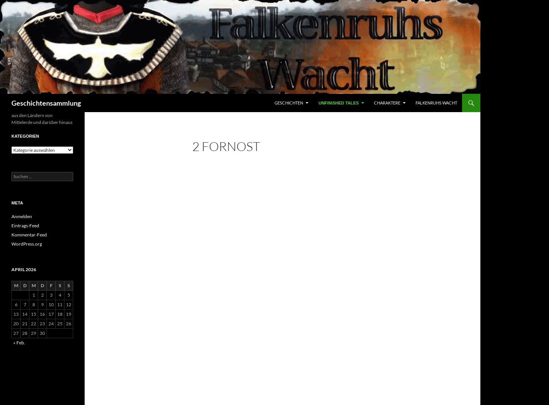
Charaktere (387, 102)
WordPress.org (26, 244)
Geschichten (288, 102)
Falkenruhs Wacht (436, 102)
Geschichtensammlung (46, 103)
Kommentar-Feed (29, 235)
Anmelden (21, 216)
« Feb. (19, 343)
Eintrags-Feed (25, 225)
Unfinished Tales (338, 103)
